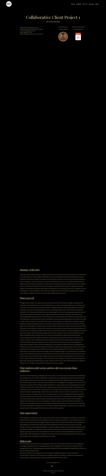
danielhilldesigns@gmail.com (53, 462)
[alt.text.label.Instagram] (52, 466)
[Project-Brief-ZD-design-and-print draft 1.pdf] (78, 36)
